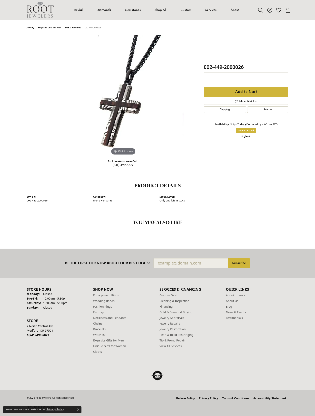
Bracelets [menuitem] (99, 329)
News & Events (236, 312)
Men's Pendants (73, 27)
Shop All (160, 10)
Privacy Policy (208, 398)
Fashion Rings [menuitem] (102, 306)
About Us (232, 301)
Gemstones (133, 10)
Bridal (78, 10)
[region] (123, 95)
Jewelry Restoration (173, 329)
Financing (166, 306)
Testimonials (234, 318)
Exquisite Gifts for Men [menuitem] (108, 340)
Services (211, 10)
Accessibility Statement (269, 398)
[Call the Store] (38, 335)
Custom (185, 10)
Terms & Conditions (235, 398)
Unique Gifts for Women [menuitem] (109, 346)
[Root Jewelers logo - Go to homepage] (40, 10)
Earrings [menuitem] (98, 312)
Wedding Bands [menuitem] (103, 301)
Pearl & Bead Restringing (177, 335)
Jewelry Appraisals (172, 318)
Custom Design (170, 295)
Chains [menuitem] (97, 323)
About (235, 10)
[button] (260, 10)
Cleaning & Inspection (174, 301)
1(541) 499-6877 (122, 165)
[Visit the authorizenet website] (157, 375)
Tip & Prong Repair (172, 340)
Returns (268, 109)
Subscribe (239, 263)
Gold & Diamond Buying (176, 312)
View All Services (171, 346)
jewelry (30, 27)
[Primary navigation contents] (157, 10)
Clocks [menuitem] (97, 352)
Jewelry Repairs (170, 323)
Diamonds (104, 10)
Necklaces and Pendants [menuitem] (109, 318)
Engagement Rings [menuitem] (106, 295)
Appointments (235, 295)
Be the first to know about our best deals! (107, 263)
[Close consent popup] (78, 409)
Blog (229, 306)
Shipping (225, 109)
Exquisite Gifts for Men (49, 27)
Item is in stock (246, 130)
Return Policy (185, 398)
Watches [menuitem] (99, 335)
